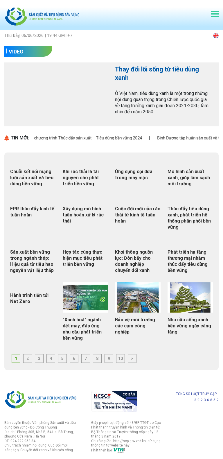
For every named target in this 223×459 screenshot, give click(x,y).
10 (120, 358)
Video (16, 52)
